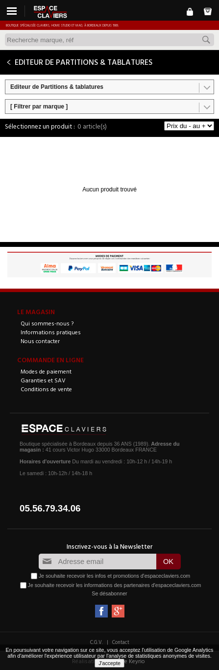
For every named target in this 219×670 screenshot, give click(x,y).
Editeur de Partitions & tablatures (56, 86)
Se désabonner (109, 593)
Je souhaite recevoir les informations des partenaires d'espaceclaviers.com (114, 585)
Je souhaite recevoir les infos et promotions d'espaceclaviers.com (114, 575)
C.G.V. (96, 642)
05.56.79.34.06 (50, 508)
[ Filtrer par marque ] (39, 106)
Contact (120, 642)
